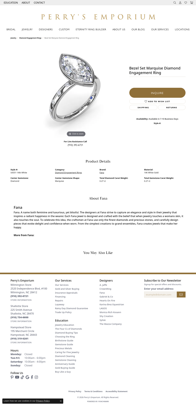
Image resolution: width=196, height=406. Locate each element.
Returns (171, 107)
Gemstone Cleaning (65, 360)
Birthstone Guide (64, 340)
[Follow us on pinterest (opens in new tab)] (12, 377)
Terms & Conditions (93, 391)
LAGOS (103, 308)
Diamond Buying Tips (66, 332)
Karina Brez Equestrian (112, 304)
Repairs (59, 300)
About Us (118, 29)
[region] (76, 91)
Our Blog (138, 29)
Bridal (11, 29)
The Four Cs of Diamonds (68, 328)
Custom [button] (64, 29)
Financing (60, 296)
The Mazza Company (111, 323)
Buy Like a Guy (63, 371)
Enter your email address (159, 288)
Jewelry (27, 29)
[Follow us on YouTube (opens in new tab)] (17, 377)
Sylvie (103, 320)
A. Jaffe (103, 284)
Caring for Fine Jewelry (67, 352)
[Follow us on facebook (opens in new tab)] (32, 377)
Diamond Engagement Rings (30, 38)
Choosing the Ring (65, 336)
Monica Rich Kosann (110, 312)
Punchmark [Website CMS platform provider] (103, 401)
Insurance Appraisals (66, 292)
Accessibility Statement (116, 391)
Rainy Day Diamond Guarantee (71, 308)
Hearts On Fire (107, 300)
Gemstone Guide (64, 344)
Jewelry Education (64, 324)
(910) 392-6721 (75, 145)
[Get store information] (21, 300)
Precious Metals (63, 348)
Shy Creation (106, 316)
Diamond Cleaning (65, 356)
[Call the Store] (20, 296)
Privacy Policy (75, 391)
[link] (39, 2)
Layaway (59, 304)
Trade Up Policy (63, 312)
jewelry (13, 38)
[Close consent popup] (61, 401)
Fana (102, 172)
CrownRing (105, 288)
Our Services (160, 29)
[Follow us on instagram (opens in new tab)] (36, 377)
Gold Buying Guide (65, 367)
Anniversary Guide (65, 363)
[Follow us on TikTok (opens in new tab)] (22, 377)
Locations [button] (182, 29)
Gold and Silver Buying (67, 288)
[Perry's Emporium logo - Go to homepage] (98, 16)
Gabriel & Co (106, 296)
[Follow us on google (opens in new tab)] (27, 377)
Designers (46, 29)
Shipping (143, 107)
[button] (10, 2)
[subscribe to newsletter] (181, 294)
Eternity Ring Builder (91, 29)
